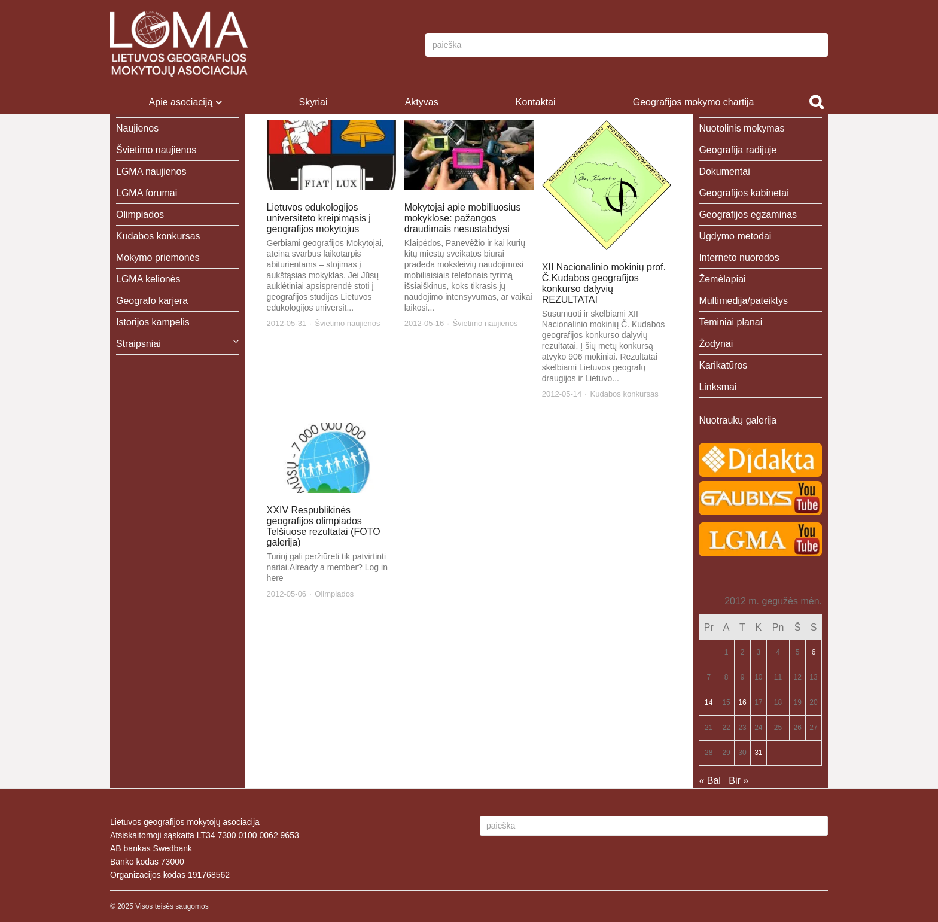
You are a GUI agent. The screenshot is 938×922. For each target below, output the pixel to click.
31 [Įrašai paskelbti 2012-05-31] (758, 752)
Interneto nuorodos (739, 257)
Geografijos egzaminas (748, 214)
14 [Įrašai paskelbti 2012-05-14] (708, 702)
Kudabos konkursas (624, 394)
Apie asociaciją (181, 102)
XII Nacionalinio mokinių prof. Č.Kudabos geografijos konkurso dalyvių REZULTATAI (604, 283)
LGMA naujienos (151, 171)
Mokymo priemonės (158, 257)
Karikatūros (723, 365)
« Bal (709, 780)
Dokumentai (724, 171)
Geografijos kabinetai (743, 193)
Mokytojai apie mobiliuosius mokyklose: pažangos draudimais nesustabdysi (462, 218)
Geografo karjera (152, 301)
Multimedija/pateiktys (743, 301)
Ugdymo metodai (735, 236)
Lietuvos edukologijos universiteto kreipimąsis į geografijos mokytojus (319, 218)
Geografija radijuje (737, 150)
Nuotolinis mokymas (741, 128)
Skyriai (313, 102)
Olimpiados (334, 593)
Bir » (738, 780)
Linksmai (717, 387)
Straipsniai (138, 344)
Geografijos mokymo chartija (693, 102)
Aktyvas (421, 102)
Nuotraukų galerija (737, 420)
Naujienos (137, 128)
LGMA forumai (146, 193)
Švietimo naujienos (347, 323)
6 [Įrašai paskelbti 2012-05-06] (814, 652)
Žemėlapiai (722, 279)
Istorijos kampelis (153, 322)
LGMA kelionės (148, 279)
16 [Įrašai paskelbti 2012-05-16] (742, 702)
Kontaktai (536, 102)
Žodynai (716, 344)
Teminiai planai (730, 322)
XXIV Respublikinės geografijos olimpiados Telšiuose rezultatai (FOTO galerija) (323, 526)
